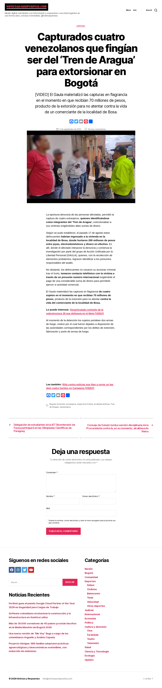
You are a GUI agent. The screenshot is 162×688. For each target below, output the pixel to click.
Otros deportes (96, 608)
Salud (88, 649)
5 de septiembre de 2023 (70, 131)
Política (89, 625)
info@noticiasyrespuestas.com (58, 681)
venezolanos (65, 409)
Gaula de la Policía (86, 406)
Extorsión (61, 406)
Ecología (90, 658)
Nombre (50, 499)
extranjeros (71, 406)
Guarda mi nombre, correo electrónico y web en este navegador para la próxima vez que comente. (82, 524)
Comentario (52, 475)
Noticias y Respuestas (28, 681)
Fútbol (91, 587)
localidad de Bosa (102, 406)
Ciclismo (92, 591)
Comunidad (92, 579)
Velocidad (93, 604)
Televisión (93, 645)
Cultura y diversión (96, 629)
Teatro (91, 641)
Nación (89, 571)
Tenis (90, 600)
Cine (90, 633)
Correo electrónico (91, 499)
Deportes (90, 583)
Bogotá (53, 406)
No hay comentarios (97, 131)
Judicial (81, 28)
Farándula (93, 637)
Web (48, 511)
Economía (90, 621)
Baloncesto (94, 595)
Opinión (89, 662)
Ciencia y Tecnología (97, 653)
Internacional (92, 616)
